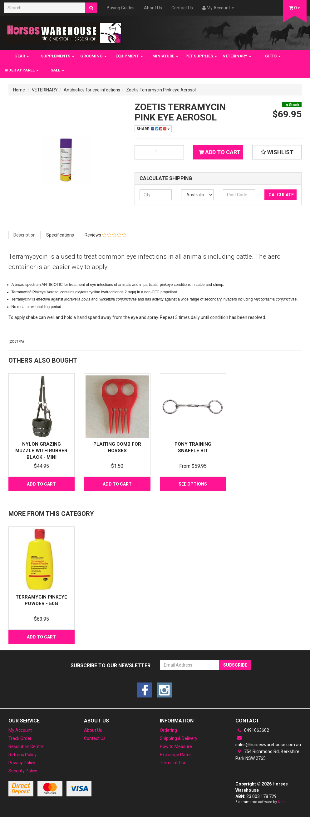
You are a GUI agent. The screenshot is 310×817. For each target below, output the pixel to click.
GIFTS (273, 56)
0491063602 (252, 730)
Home (19, 89)
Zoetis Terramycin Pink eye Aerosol (161, 89)
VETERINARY (237, 56)
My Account (20, 730)
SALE (57, 70)
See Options (193, 484)
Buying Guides (121, 7)
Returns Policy (22, 754)
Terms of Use (173, 762)
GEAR (21, 56)
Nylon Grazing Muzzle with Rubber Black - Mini (41, 450)
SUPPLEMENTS (57, 56)
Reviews (105, 234)
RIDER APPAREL (22, 70)
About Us (153, 7)
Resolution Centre (26, 746)
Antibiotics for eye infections (92, 89)
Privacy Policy (21, 762)
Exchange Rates (176, 754)
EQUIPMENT (129, 56)
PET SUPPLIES (201, 56)
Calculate (281, 194)
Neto (282, 802)
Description (24, 234)
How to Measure (176, 746)
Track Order (20, 738)
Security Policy (22, 770)
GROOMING (93, 56)
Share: (153, 129)
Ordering (168, 730)
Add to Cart (219, 152)
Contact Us (182, 7)
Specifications (60, 234)
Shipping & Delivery (178, 738)
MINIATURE (165, 56)
